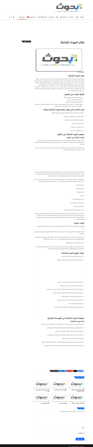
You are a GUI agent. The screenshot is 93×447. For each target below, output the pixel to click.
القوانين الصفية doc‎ (63, 403)
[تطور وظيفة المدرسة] (41, 397)
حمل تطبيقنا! (22, 17)
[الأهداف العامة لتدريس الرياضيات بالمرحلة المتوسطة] (76, 384)
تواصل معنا (51, 17)
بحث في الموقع (31, 17)
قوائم (57, 17)
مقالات (77, 17)
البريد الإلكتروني (81, 433)
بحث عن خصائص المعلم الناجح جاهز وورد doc (42, 390)
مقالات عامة (71, 17)
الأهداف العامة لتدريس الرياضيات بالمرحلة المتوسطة (77, 390)
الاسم (83, 427)
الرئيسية (81, 17)
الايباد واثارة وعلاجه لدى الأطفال (77, 403)
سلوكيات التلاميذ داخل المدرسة (61, 390)
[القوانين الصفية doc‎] (59, 397)
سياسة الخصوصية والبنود (42, 17)
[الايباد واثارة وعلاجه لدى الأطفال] (76, 397)
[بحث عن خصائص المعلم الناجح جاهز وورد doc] (41, 384)
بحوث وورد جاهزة (63, 17)
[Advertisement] (46, 30)
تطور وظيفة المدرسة (45, 403)
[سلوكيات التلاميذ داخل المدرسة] (59, 384)
